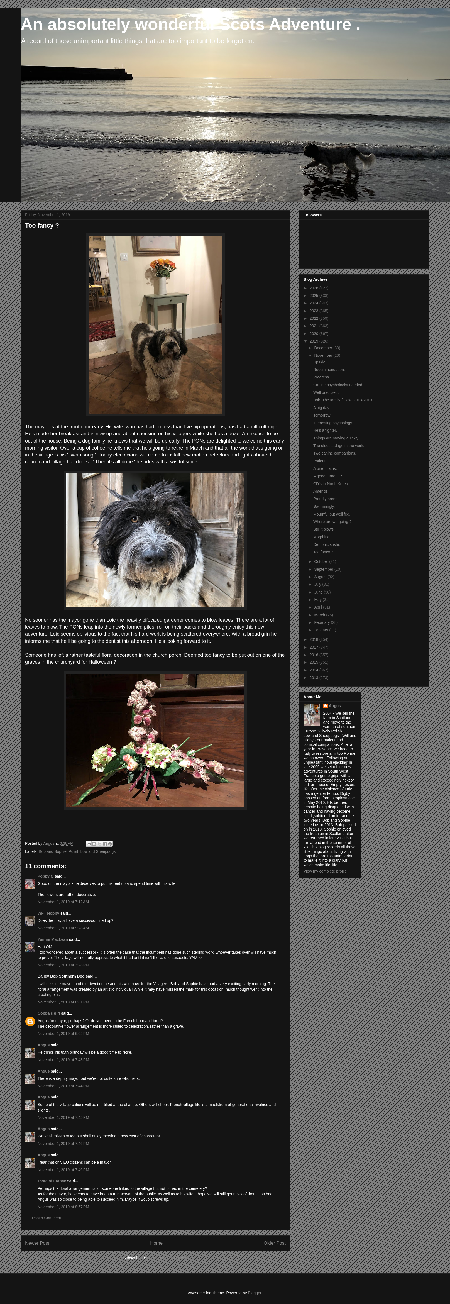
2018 (314, 639)
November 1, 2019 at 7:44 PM (63, 1086)
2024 (314, 303)
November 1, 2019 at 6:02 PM (63, 1033)
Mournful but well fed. (331, 514)
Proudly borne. (326, 499)
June (319, 592)
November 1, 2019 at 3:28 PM (63, 965)
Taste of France (52, 1181)
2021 (314, 326)
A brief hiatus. (325, 468)
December (323, 348)
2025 (314, 295)
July (318, 584)
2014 (314, 670)
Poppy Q (46, 876)
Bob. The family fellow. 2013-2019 (342, 400)
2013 (314, 677)
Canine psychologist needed (337, 385)
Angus (44, 1045)
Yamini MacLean (53, 939)
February (322, 622)
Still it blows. (324, 529)
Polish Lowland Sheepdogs (92, 851)
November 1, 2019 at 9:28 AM (63, 928)
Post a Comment (46, 1218)
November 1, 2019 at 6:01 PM (63, 1002)
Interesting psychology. (333, 423)
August (320, 577)
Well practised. (326, 392)
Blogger (254, 1293)
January (321, 630)
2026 (314, 288)
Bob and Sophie (53, 851)
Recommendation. (329, 369)
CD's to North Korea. (331, 484)
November (323, 355)
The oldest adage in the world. (339, 445)
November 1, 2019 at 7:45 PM (63, 1117)
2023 (314, 311)
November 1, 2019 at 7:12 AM (63, 902)
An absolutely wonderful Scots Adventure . (191, 24)
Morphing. (322, 537)
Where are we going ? (332, 521)
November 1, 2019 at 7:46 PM (63, 1143)
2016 (314, 655)
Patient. (319, 461)
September (324, 569)
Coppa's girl (49, 1013)
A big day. (321, 408)
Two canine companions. (334, 453)
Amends (320, 491)
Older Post (275, 1243)
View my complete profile (325, 871)
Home (156, 1243)
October (321, 561)
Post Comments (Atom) (167, 1258)
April (318, 607)
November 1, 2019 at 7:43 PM (63, 1060)
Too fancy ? (323, 552)
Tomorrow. (322, 415)
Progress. (321, 377)
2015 (314, 662)
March (320, 615)
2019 (314, 341)
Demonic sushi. (326, 544)
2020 (314, 333)
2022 (314, 318)
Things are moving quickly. (336, 438)
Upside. (319, 362)
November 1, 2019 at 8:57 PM (63, 1207)
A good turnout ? (327, 476)
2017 (314, 647)
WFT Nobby (48, 913)
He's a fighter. (325, 430)
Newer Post (37, 1243)
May (318, 599)
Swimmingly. (324, 506)
